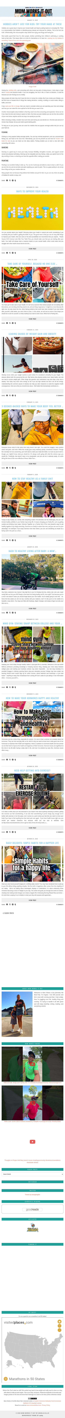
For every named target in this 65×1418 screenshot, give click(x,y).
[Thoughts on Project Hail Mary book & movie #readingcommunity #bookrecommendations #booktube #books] (32, 1141)
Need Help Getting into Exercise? (32, 770)
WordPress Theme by (32, 1415)
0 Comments (59, 180)
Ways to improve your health (32, 191)
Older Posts (8, 913)
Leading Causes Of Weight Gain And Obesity (32, 333)
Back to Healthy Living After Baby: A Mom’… (32, 551)
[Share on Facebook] (7, 181)
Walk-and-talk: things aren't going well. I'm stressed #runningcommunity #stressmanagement (32, 1082)
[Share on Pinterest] (12, 181)
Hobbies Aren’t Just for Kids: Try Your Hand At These (32, 24)
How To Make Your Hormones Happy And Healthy (32, 698)
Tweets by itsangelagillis (32, 1194)
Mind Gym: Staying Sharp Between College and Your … (32, 623)
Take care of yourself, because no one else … (32, 263)
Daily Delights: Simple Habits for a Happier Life (32, 842)
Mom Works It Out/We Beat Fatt (13, 1401)
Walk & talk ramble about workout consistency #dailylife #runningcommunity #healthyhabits (32, 1121)
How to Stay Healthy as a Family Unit (32, 478)
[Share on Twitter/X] (10, 181)
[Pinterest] (12, 1257)
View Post (32, 249)
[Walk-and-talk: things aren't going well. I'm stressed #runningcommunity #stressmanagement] (32, 1064)
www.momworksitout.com (34, 1405)
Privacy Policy (46, 1405)
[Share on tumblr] (15, 181)
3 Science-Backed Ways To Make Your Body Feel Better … (32, 406)
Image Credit (32, 86)
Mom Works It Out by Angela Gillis (35, 1413)
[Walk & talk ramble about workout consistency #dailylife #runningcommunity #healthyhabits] (32, 1103)
